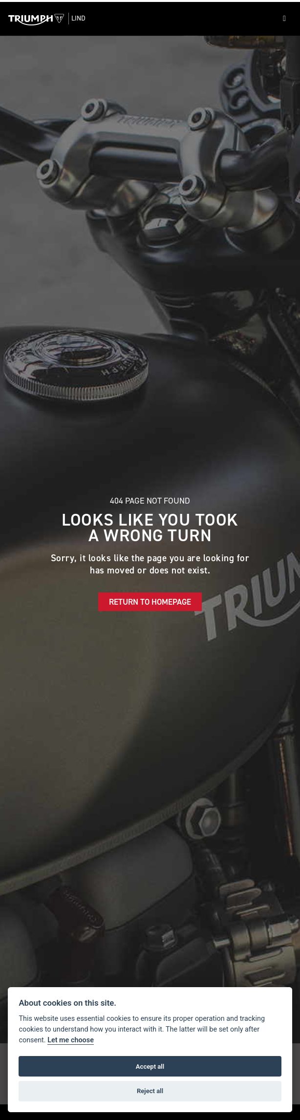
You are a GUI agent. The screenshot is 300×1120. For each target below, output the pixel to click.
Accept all (150, 1066)
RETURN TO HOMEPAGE (150, 601)
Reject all (150, 1091)
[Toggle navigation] (284, 18)
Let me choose (70, 1040)
